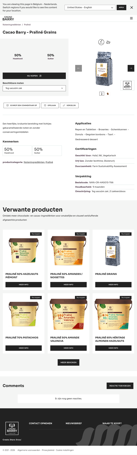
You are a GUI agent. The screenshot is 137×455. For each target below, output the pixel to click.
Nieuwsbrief (74, 423)
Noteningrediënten (12, 24)
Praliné (27, 24)
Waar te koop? (112, 423)
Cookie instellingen (65, 450)
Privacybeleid (48, 450)
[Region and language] (90, 7)
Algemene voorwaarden (29, 450)
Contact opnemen (40, 423)
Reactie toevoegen (120, 386)
